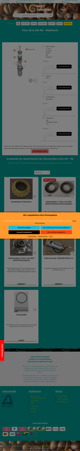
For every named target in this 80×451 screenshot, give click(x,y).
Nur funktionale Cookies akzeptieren (56, 227)
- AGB (51, 236)
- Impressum (32, 236)
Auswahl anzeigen (24, 227)
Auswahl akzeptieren (24, 232)
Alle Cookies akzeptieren (56, 232)
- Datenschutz (43, 236)
